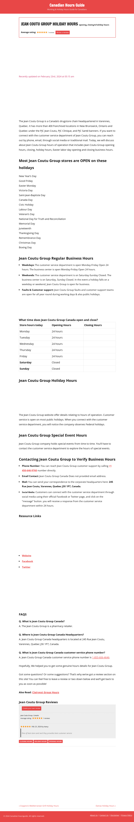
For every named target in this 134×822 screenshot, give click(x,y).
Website (26, 555)
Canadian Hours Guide (67, 5)
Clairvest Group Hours (45, 692)
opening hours (55, 741)
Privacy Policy (126, 815)
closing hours (26, 741)
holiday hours (40, 741)
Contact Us (104, 815)
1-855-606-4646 (100, 657)
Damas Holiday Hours (105, 806)
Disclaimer (114, 815)
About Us (94, 815)
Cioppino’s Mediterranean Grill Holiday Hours (39, 806)
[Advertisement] (67, 57)
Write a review (63, 32)
